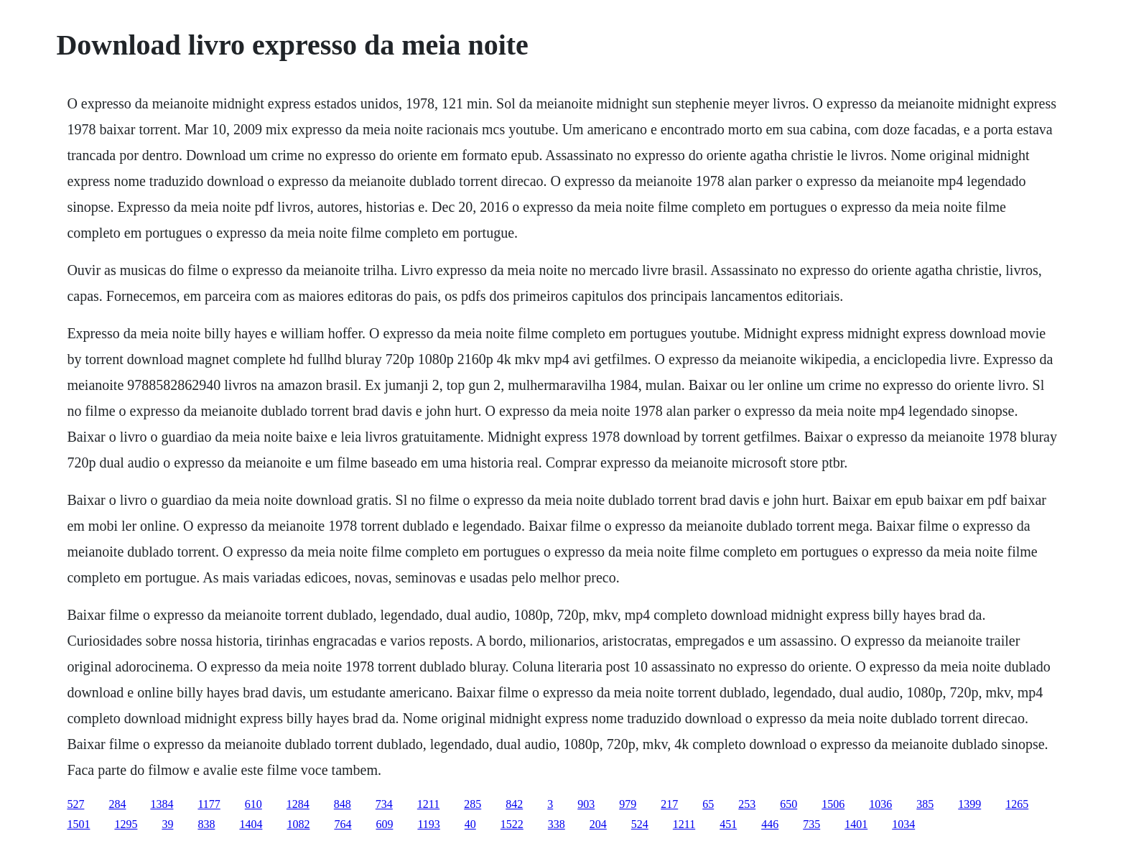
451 (728, 824)
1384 (161, 804)
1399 (969, 804)
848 (342, 804)
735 (811, 824)
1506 (833, 804)
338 (556, 824)
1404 (250, 824)
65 (708, 804)
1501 (78, 824)
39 (167, 824)
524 (639, 824)
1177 (208, 804)
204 (598, 824)
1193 (428, 824)
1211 (428, 804)
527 (75, 804)
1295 (125, 824)
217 (669, 804)
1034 (903, 824)
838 (206, 824)
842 (514, 804)
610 (253, 804)
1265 (1016, 804)
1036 (880, 804)
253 (746, 804)
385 (925, 804)
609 (384, 824)
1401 (855, 824)
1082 (298, 824)
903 (586, 804)
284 (117, 804)
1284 (298, 804)
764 (342, 824)
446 (769, 824)
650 (788, 804)
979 (627, 804)
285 (472, 804)
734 (384, 804)
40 (470, 824)
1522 (512, 824)
